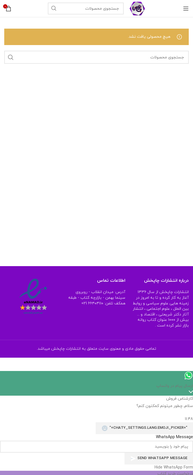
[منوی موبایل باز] (186, 8)
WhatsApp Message (174, 437)
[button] (96, 468)
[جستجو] (86, 8)
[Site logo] (137, 8)
